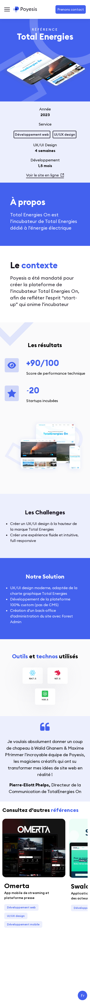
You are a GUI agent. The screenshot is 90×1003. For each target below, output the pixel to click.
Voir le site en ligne (45, 175)
